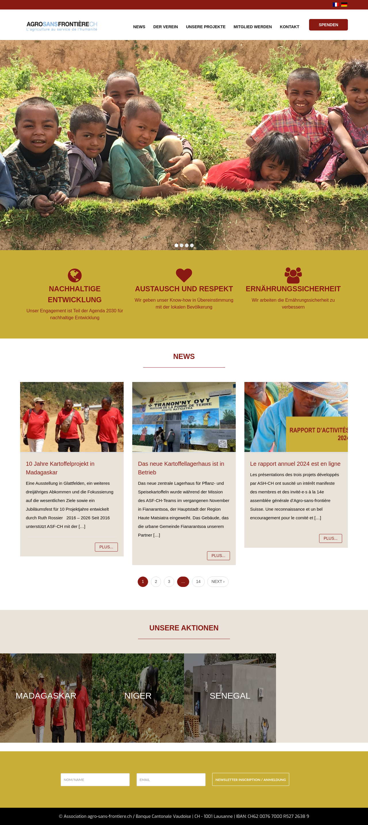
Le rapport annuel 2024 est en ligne (295, 464)
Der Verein (165, 26)
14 (198, 581)
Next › (218, 581)
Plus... (106, 547)
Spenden (328, 24)
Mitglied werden (253, 26)
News (139, 26)
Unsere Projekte (206, 26)
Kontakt (289, 26)
